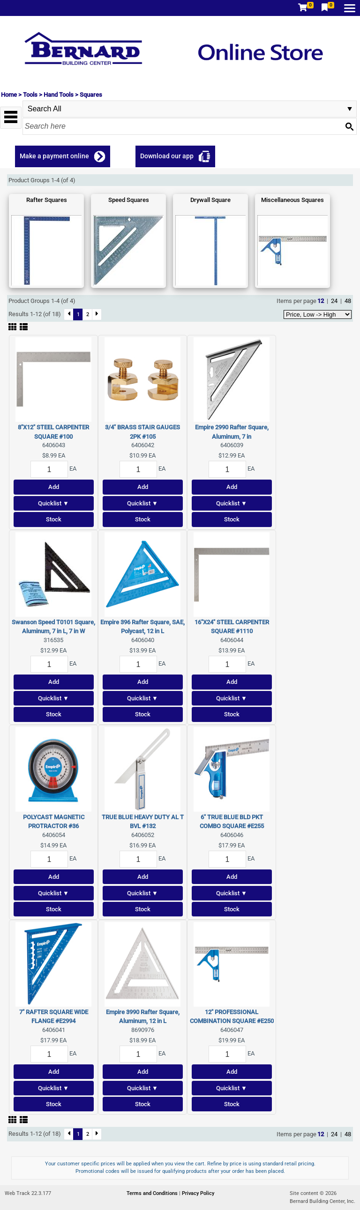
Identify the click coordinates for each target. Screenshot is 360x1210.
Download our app (167, 156)
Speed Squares (128, 199)
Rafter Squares (46, 199)
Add (53, 486)
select (349, 109)
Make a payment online (54, 156)
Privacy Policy (198, 1193)
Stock (53, 519)
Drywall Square (210, 199)
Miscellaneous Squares (292, 199)
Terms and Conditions (153, 1193)
